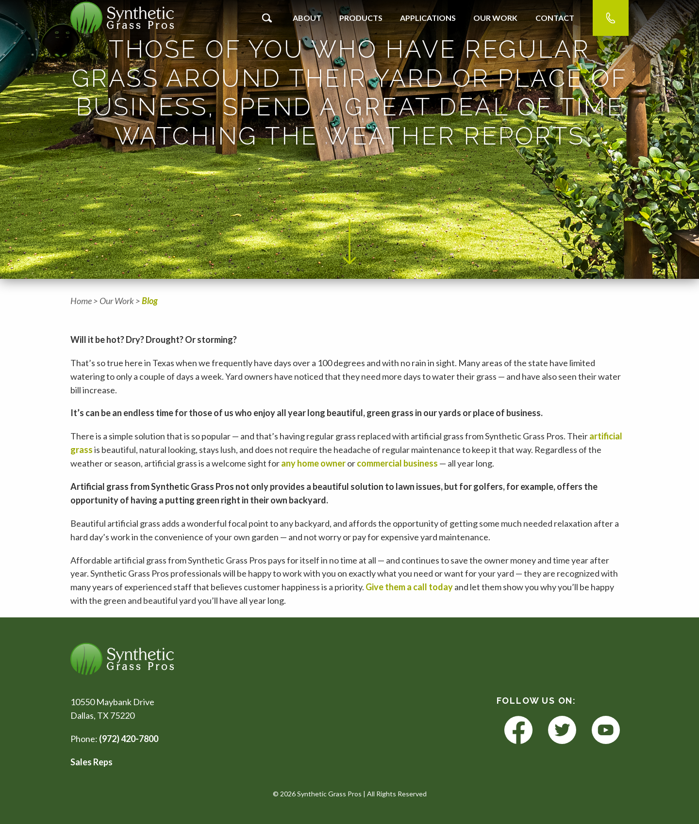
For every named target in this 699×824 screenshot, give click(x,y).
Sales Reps (91, 762)
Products (361, 17)
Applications (428, 17)
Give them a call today (410, 587)
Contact (554, 17)
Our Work (495, 17)
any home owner (314, 463)
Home (81, 300)
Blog (150, 300)
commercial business (397, 463)
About (307, 17)
